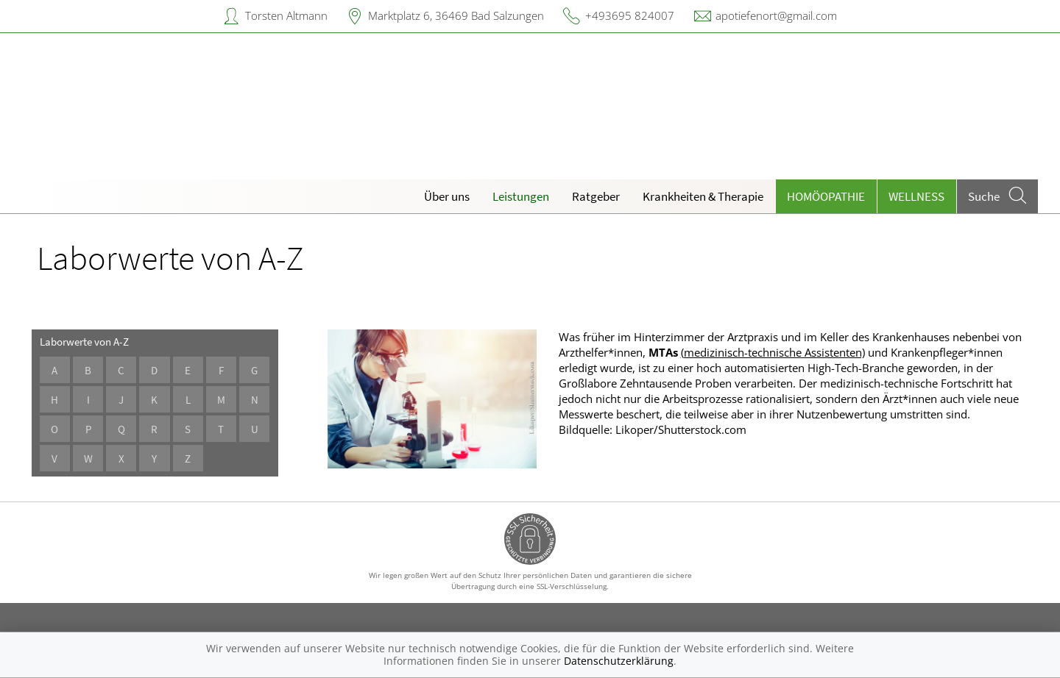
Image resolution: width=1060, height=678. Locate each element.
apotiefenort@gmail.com (776, 15)
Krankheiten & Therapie (703, 196)
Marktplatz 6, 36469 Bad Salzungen (456, 15)
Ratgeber (596, 196)
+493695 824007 (629, 15)
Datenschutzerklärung (619, 661)
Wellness (916, 196)
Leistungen (520, 196)
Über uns (447, 196)
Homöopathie (826, 196)
